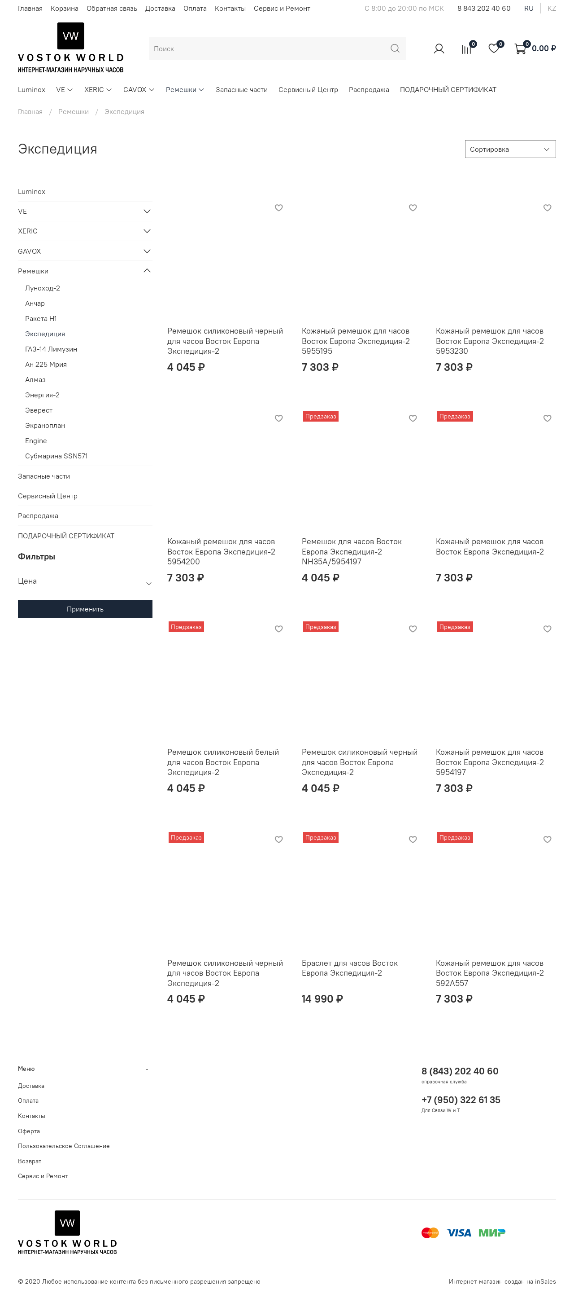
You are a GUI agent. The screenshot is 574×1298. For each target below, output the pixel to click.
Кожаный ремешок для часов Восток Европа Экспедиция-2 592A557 (490, 973)
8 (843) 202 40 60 (460, 1071)
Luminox (31, 89)
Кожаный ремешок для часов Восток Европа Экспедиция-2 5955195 (356, 341)
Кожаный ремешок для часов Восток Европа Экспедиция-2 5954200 (221, 551)
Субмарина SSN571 (56, 455)
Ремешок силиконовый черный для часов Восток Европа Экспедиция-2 (225, 341)
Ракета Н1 (41, 318)
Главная (30, 8)
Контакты (230, 8)
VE (65, 89)
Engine (36, 440)
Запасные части (242, 89)
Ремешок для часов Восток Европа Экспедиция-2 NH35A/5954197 (352, 551)
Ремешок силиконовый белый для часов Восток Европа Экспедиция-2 (223, 762)
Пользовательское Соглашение (64, 1146)
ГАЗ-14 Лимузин (51, 348)
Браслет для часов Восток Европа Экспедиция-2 (350, 968)
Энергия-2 (42, 394)
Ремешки (185, 89)
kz (552, 8)
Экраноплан (45, 425)
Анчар (35, 303)
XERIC (98, 89)
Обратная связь (112, 8)
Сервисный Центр (308, 89)
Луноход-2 (42, 287)
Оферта (29, 1131)
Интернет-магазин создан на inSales (502, 1281)
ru (529, 8)
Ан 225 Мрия (46, 364)
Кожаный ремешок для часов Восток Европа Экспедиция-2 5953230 (490, 341)
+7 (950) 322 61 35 (461, 1100)
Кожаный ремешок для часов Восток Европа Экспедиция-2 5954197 (490, 762)
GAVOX (139, 89)
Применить (85, 608)
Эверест (38, 409)
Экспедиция (45, 333)
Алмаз (35, 379)
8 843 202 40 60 (484, 8)
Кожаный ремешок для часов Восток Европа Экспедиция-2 (490, 546)
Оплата (195, 8)
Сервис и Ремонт (282, 8)
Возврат (29, 1161)
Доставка (160, 8)
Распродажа (369, 89)
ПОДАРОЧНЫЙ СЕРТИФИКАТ (448, 89)
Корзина (64, 8)
